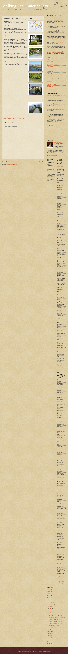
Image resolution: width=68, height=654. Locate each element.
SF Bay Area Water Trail (52, 84)
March (50, 635)
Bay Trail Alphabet (50, 75)
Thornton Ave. (18, 118)
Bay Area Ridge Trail (51, 82)
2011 (49, 597)
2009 (49, 643)
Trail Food (49, 62)
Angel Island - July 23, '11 (54, 611)
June (50, 629)
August (50, 606)
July (50, 608)
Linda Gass (49, 51)
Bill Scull (60, 51)
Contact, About (50, 61)
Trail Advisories (50, 66)
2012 (49, 595)
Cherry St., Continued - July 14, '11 (56, 619)
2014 (49, 591)
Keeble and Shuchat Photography (58, 38)
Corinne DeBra (58, 142)
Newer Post (5, 162)
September (51, 604)
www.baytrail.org (54, 121)
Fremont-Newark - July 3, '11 (55, 627)
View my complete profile (52, 155)
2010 (49, 641)
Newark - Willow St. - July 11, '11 (55, 623)
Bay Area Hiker (50, 86)
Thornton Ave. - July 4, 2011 (54, 625)
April (50, 633)
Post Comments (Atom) (12, 164)
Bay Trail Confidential (51, 88)
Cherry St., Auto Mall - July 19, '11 (56, 615)
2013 (49, 593)
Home (23, 162)
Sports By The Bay (50, 71)
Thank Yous (49, 73)
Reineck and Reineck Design (54, 52)
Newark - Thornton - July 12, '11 (55, 621)
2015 (49, 589)
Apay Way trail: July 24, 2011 (55, 610)
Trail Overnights (50, 68)
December (51, 599)
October (51, 602)
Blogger (48, 651)
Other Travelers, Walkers (52, 64)
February (51, 637)
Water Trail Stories (50, 89)
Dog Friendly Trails (50, 69)
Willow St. (24, 118)
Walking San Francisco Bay (25, 6)
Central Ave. (9, 118)
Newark (13, 118)
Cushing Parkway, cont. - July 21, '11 (56, 613)
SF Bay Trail (49, 81)
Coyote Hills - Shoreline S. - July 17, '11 (57, 617)
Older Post (41, 162)
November (51, 600)
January (51, 639)
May (50, 631)
